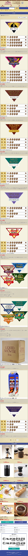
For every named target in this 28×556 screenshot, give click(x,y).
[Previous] (11, 440)
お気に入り (11, 6)
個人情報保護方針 (13, 552)
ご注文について (2, 527)
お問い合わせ (14, 548)
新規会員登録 (2, 6)
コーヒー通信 (11, 553)
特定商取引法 (10, 552)
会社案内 (7, 552)
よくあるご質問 (17, 552)
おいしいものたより (15, 553)
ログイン (19, 6)
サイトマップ (20, 552)
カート (27, 6)
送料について (16, 527)
